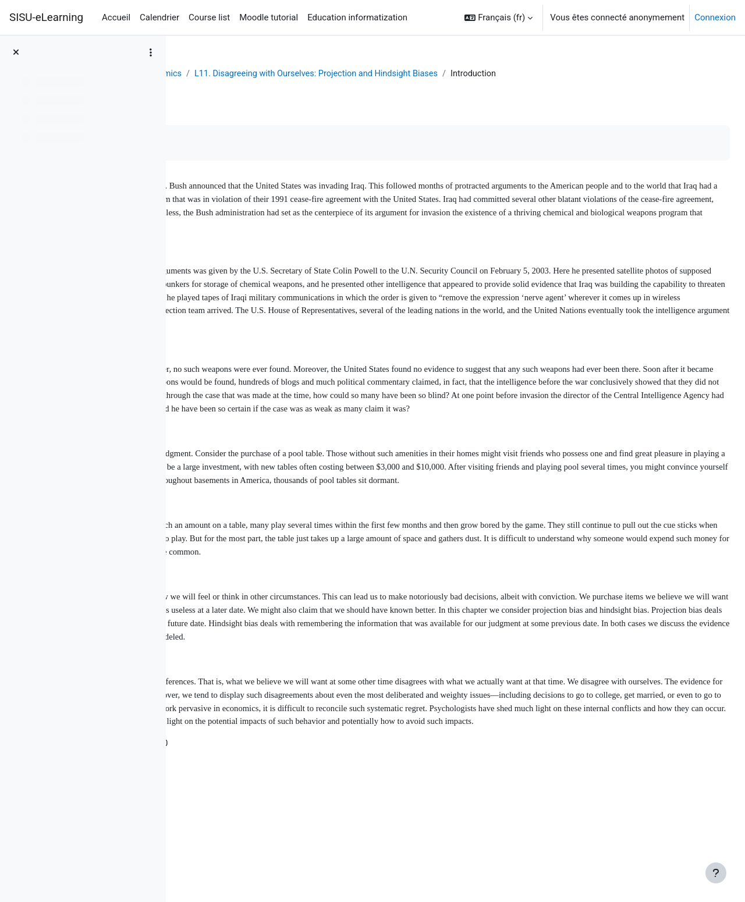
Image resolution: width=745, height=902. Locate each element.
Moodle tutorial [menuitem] (268, 17)
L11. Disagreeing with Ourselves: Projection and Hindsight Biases (489, 74)
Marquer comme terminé (245, 143)
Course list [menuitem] (209, 17)
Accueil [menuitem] (116, 17)
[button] (498, 17)
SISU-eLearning (46, 17)
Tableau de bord (220, 74)
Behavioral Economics (306, 74)
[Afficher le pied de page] (715, 872)
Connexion (715, 17)
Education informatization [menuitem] (357, 17)
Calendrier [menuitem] (159, 17)
